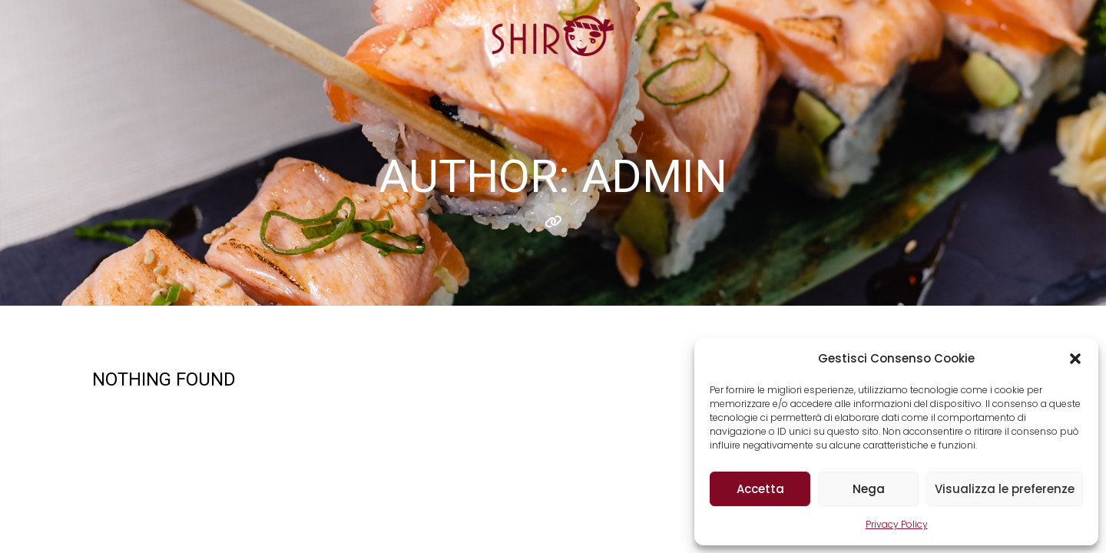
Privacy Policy (897, 524)
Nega (869, 489)
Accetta (760, 489)
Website (553, 222)
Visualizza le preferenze (1005, 489)
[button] (1075, 358)
